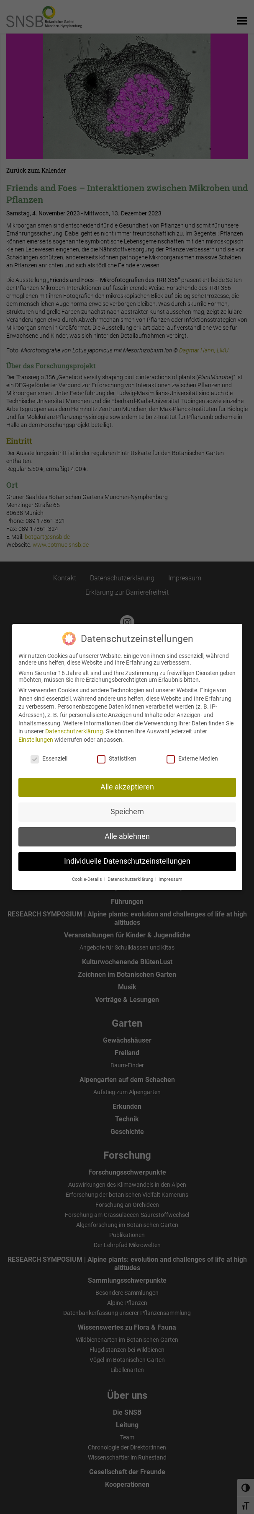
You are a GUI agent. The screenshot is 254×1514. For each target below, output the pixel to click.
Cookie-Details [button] (87, 872)
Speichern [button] (127, 804)
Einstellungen (35, 731)
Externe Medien (192, 750)
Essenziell (49, 750)
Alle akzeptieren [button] (127, 779)
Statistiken (116, 750)
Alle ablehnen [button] (127, 829)
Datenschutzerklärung (74, 723)
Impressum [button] (170, 872)
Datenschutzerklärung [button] (131, 872)
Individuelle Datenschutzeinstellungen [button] (127, 853)
